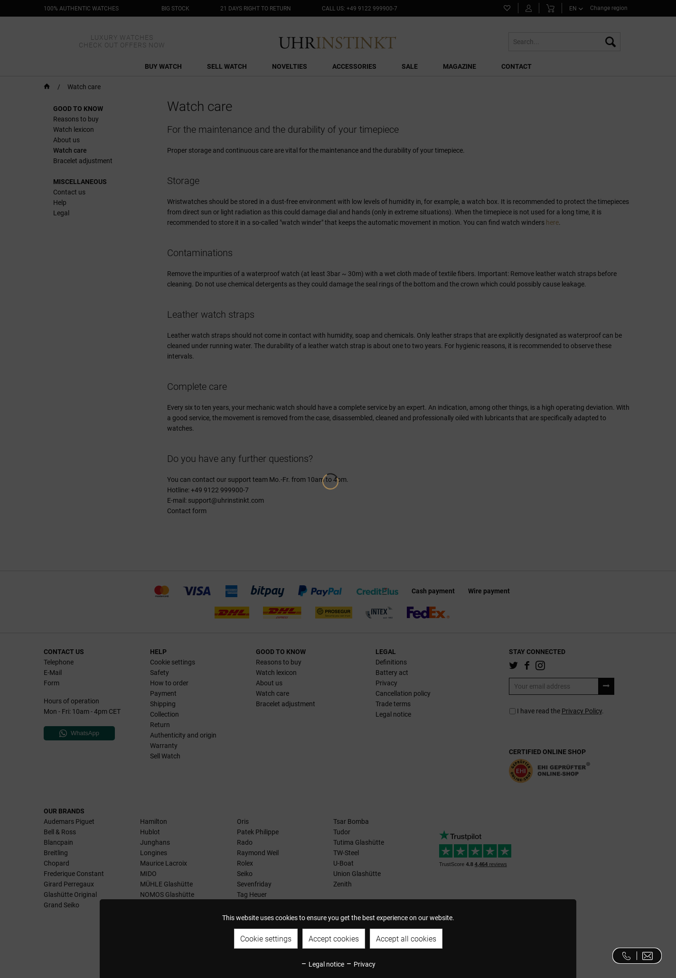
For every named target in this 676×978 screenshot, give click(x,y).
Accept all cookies (406, 938)
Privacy (361, 964)
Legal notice (322, 964)
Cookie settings (265, 938)
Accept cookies (334, 938)
